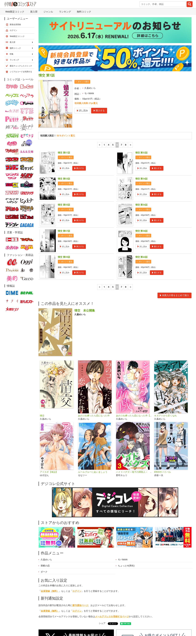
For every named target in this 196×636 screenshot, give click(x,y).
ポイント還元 (83, 34)
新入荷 (45, 621)
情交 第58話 (141, 183)
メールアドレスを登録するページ (112, 569)
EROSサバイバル (162, 424)
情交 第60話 (141, 209)
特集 (74, 621)
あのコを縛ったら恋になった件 (94, 368)
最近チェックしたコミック (122, 621)
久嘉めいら (90, 40)
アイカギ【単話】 (49, 424)
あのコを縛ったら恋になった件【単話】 (134, 368)
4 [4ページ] (108, 97)
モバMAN (89, 46)
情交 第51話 (64, 105)
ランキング (60, 621)
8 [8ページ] (125, 97)
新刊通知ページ (80, 558)
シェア (102, 576)
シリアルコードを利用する (21, 24)
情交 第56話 (141, 157)
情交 (42, 368)
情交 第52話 (141, 105)
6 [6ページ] (117, 97)
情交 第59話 (64, 209)
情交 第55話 (64, 157)
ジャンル (87, 621)
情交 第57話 (64, 183)
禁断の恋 (45, 518)
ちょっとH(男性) (126, 518)
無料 (100, 621)
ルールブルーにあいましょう (92, 424)
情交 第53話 (64, 131)
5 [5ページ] (113, 97)
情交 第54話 (141, 131)
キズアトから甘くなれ (165, 368)
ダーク (44, 524)
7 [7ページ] (121, 97)
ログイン (76, 543)
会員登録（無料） (50, 543)
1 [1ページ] (104, 97)
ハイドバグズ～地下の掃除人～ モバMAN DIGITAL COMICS (134, 424)
